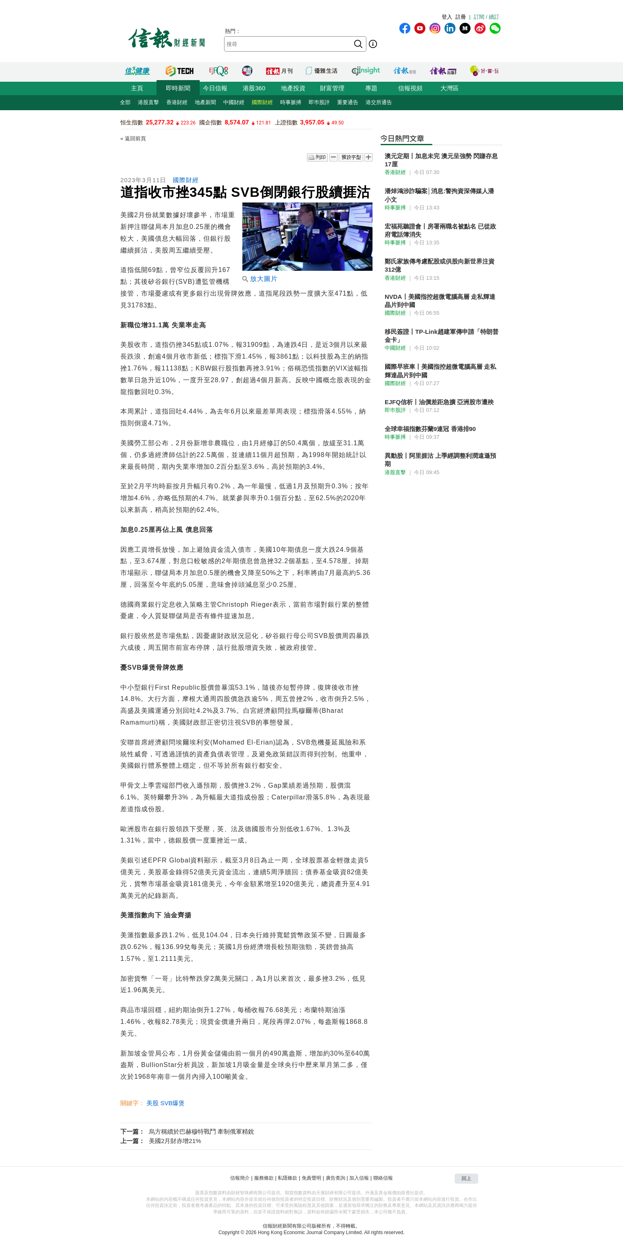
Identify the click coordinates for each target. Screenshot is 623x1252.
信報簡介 (240, 1178)
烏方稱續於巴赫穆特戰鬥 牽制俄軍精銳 (201, 1131)
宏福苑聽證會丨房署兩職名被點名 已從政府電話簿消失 (440, 230)
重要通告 (347, 102)
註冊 (460, 17)
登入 (447, 17)
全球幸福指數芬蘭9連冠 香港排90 (430, 428)
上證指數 (286, 122)
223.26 (188, 123)
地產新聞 (205, 102)
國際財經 (262, 102)
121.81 (263, 123)
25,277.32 (159, 122)
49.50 (337, 123)
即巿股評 (319, 102)
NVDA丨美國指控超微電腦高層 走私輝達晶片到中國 (440, 300)
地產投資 (293, 88)
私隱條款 (287, 1178)
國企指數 (210, 122)
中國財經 (233, 102)
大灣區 (449, 88)
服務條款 (264, 1178)
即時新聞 (178, 88)
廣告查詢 (335, 1178)
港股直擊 (148, 102)
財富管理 (332, 88)
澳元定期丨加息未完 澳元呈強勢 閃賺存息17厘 (441, 160)
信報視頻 (410, 88)
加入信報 (359, 1178)
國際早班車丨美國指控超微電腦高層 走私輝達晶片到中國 (440, 370)
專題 (371, 88)
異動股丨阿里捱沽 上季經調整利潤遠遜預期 (440, 459)
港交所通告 (379, 102)
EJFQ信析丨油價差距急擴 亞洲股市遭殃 (439, 401)
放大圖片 (260, 278)
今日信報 (215, 88)
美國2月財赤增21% (175, 1140)
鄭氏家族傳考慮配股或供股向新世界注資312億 (439, 265)
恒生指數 (131, 122)
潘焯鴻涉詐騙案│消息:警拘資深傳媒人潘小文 (439, 194)
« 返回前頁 (133, 138)
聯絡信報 (383, 1178)
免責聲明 (311, 1178)
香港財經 (176, 102)
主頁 (137, 88)
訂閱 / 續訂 (486, 17)
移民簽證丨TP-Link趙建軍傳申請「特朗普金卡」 (442, 335)
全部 (125, 102)
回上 (466, 1178)
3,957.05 (312, 122)
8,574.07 (237, 122)
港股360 (254, 88)
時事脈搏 (290, 102)
